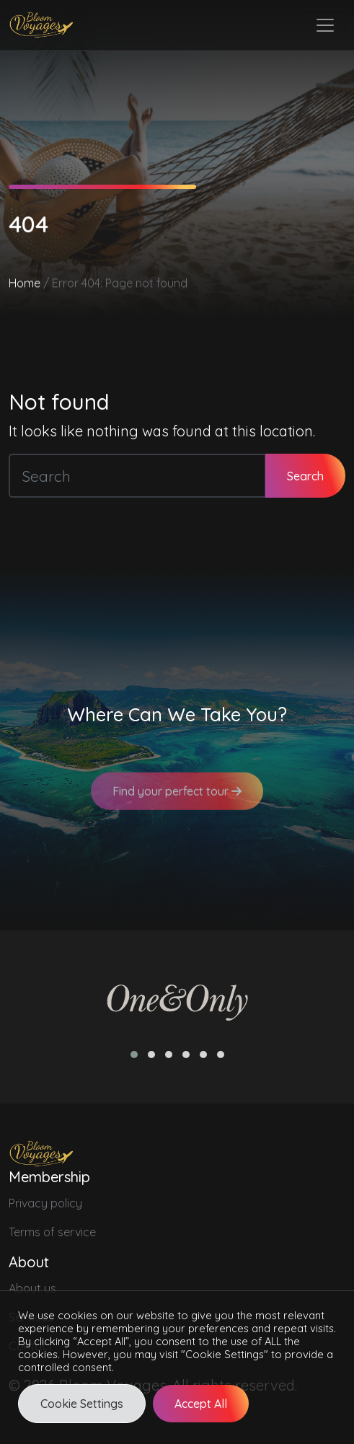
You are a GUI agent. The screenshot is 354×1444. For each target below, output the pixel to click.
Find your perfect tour (177, 797)
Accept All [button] (200, 1403)
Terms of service (52, 1232)
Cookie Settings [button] (81, 1403)
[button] (134, 1054)
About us (32, 1288)
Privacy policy (45, 1203)
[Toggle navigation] (325, 25)
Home (24, 283)
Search (305, 476)
